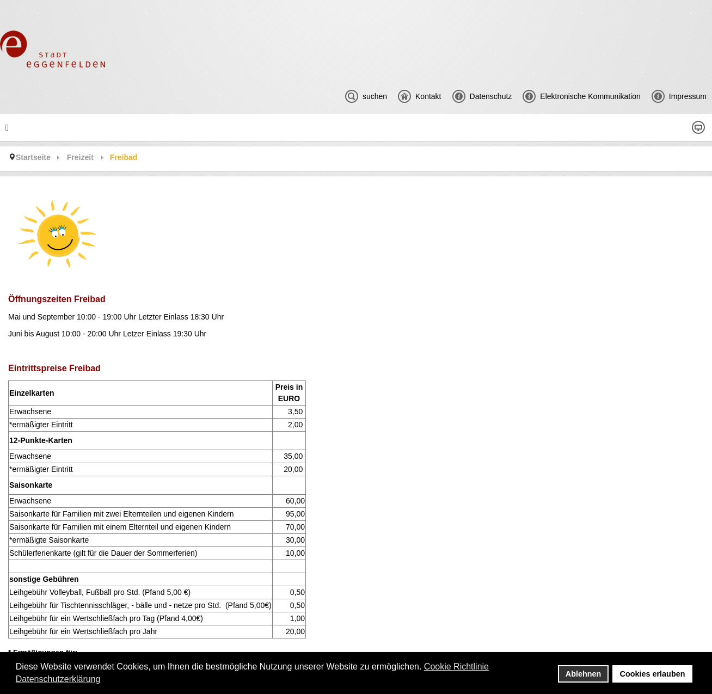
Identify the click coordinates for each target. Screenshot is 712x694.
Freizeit (80, 157)
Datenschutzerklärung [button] (58, 679)
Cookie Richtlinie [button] (456, 666)
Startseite (33, 157)
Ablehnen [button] (583, 674)
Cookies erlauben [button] (652, 674)
